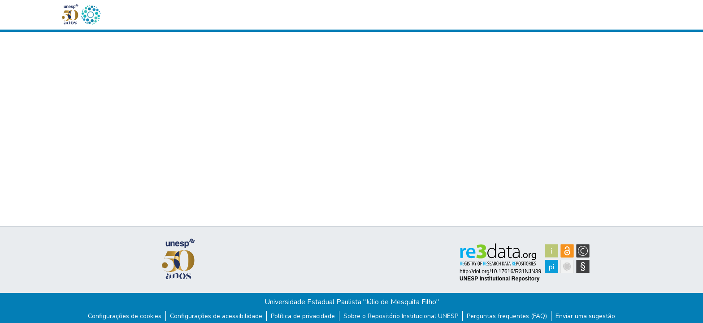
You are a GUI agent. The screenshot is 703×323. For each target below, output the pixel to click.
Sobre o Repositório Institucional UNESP (400, 316)
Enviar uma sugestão (585, 316)
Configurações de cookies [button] (124, 316)
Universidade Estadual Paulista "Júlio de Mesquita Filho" (352, 302)
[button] (90, 15)
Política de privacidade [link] (303, 316)
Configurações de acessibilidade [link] (216, 316)
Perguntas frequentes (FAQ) (507, 316)
